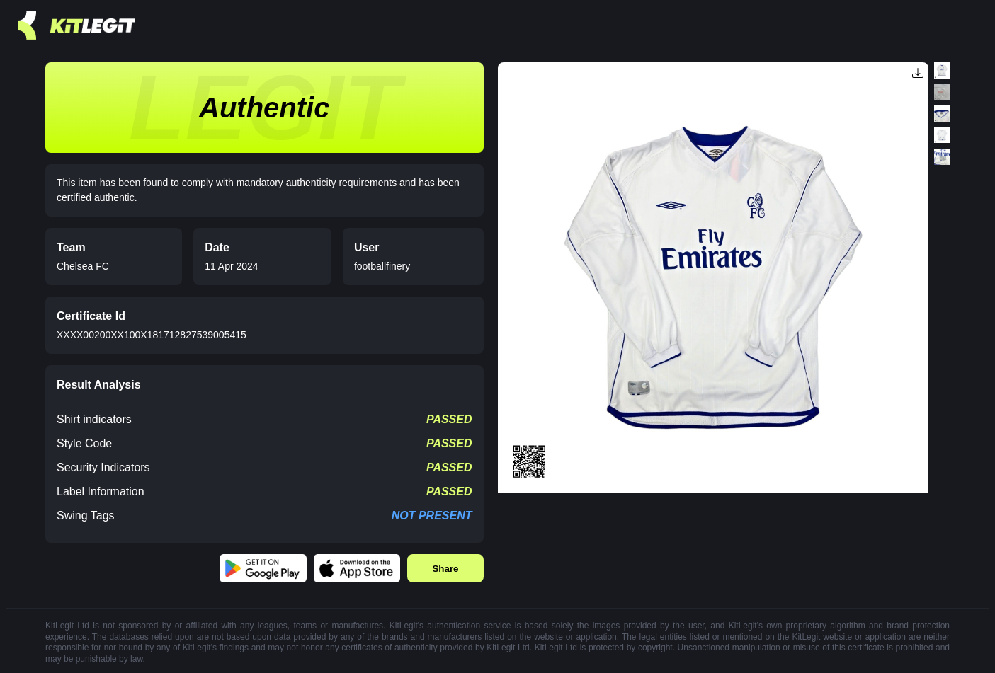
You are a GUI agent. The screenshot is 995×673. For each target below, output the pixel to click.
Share (445, 568)
